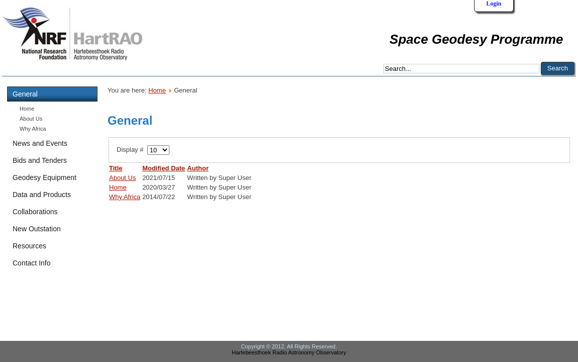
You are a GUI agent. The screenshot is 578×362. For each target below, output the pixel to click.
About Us (31, 119)
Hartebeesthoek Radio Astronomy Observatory (289, 352)
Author (198, 168)
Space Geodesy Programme (476, 39)
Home (27, 109)
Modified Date (163, 168)
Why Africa (33, 129)
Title (116, 168)
